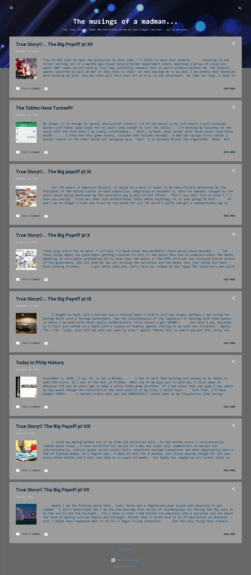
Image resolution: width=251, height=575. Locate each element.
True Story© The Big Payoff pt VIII (53, 426)
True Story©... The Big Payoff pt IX (53, 299)
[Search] (240, 9)
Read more (229, 89)
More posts (125, 549)
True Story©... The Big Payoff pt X (53, 235)
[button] (233, 44)
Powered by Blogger (125, 560)
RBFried (133, 566)
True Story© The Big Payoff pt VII (52, 490)
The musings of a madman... (125, 22)
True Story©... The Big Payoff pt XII (54, 44)
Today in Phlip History (40, 362)
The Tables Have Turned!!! (44, 108)
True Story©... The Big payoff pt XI (53, 171)
